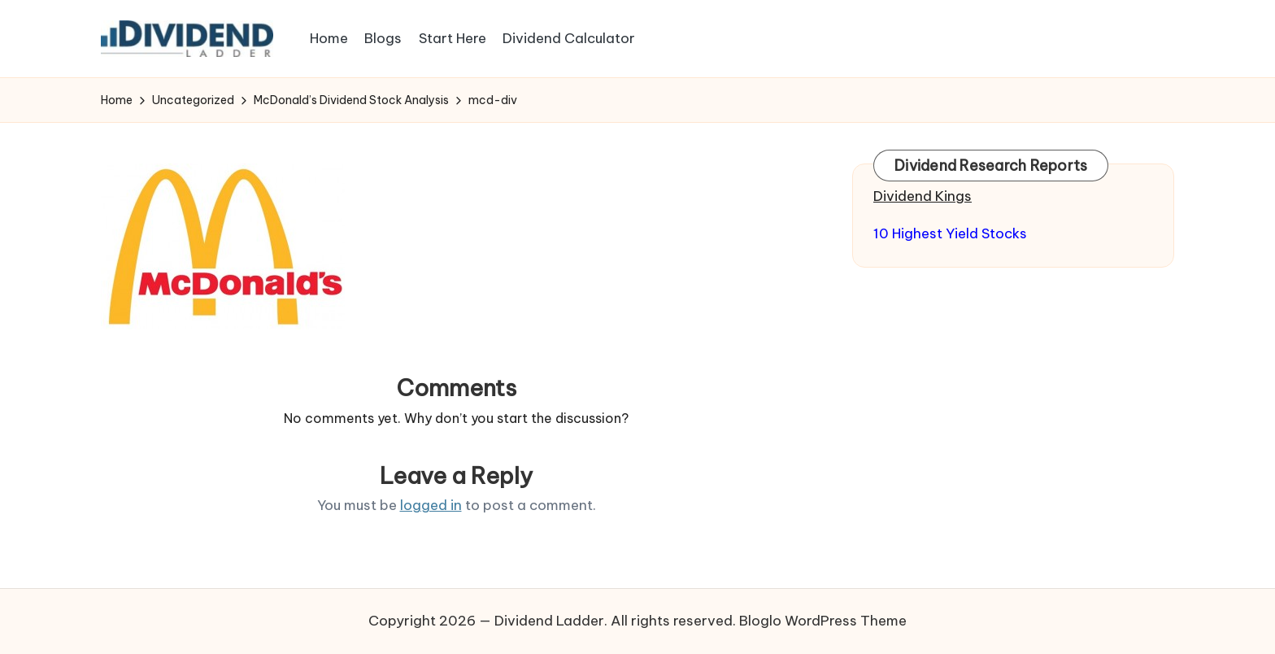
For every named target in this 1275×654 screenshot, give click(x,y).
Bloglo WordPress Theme (823, 621)
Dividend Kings (922, 196)
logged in (431, 505)
